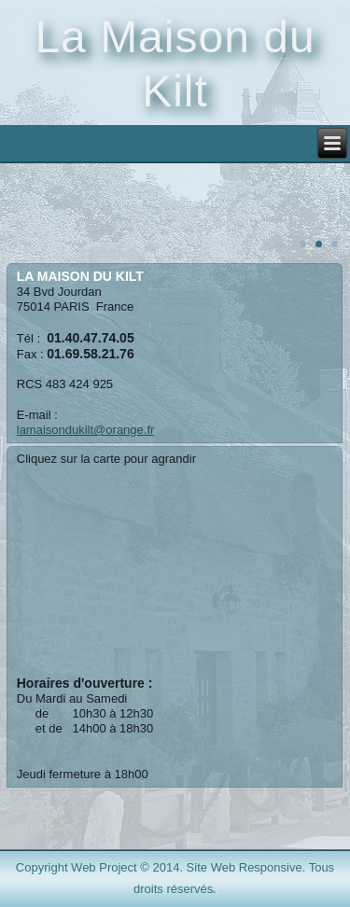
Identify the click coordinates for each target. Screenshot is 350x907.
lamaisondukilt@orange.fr (86, 430)
